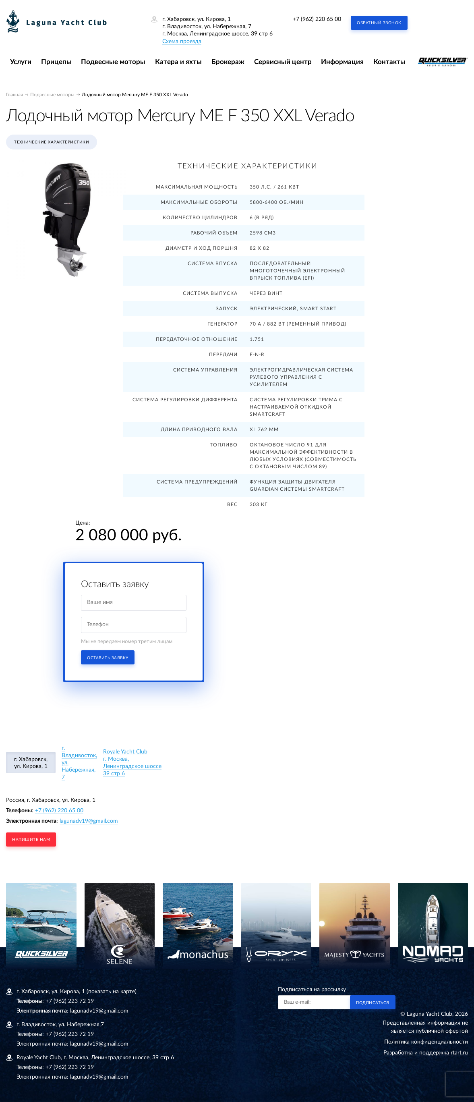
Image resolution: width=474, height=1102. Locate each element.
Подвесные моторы (113, 61)
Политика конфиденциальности (426, 1042)
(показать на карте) (112, 991)
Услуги (20, 61)
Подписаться (372, 1003)
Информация (342, 61)
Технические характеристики (51, 142)
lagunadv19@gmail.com (89, 821)
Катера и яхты (178, 61)
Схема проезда (181, 41)
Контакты (389, 61)
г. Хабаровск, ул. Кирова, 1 (31, 763)
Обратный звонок (379, 23)
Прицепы (56, 61)
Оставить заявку (107, 658)
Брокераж (227, 61)
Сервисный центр (283, 61)
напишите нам (31, 840)
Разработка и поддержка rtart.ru (425, 1053)
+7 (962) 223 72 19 (70, 1001)
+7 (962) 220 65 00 (317, 19)
